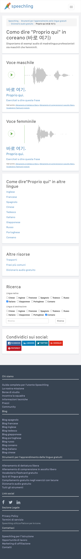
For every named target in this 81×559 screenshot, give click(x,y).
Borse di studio (11, 392)
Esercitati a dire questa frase (23, 100)
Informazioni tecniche (15, 399)
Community (9, 406)
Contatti (7, 547)
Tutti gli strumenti (12, 487)
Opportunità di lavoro (14, 539)
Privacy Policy (10, 515)
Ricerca (60, 321)
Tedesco (11, 212)
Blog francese (10, 423)
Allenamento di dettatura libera (20, 465)
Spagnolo (11, 201)
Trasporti (11, 259)
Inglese (10, 191)
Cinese (10, 206)
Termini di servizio (12, 519)
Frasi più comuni (16, 264)
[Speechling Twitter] (12, 502)
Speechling (13, 21)
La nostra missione (13, 388)
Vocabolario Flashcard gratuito (20, 472)
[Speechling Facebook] (5, 502)
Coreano (11, 237)
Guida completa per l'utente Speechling (25, 384)
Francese (11, 196)
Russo (9, 227)
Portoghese (13, 232)
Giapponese (13, 222)
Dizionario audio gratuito (22, 24)
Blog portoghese (11, 437)
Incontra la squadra (13, 395)
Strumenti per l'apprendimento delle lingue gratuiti (43, 21)
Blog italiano (9, 448)
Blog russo (8, 441)
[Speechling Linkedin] (20, 502)
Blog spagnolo (10, 419)
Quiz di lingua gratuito (15, 476)
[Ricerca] (27, 320)
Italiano (10, 217)
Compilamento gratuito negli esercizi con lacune (30, 480)
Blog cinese (8, 452)
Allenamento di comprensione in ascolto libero (29, 469)
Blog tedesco (9, 430)
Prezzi (5, 403)
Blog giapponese (11, 434)
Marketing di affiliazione (16, 543)
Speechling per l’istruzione (18, 536)
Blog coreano (9, 445)
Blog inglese (9, 426)
